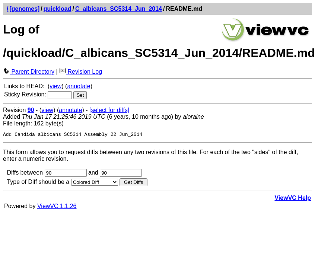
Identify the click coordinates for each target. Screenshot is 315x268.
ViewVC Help (292, 199)
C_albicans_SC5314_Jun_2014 (118, 9)
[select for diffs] (109, 110)
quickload (57, 9)
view (55, 86)
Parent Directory (28, 71)
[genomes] (24, 9)
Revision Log (80, 71)
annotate (78, 86)
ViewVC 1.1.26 (57, 207)
